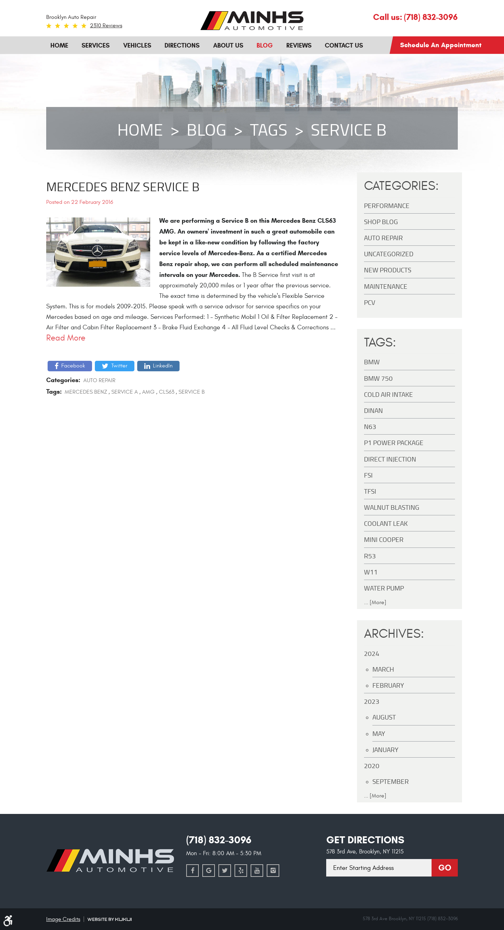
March (383, 669)
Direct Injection (390, 459)
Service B (349, 129)
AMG (148, 392)
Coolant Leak (386, 523)
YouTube (257, 870)
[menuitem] (59, 44)
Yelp (240, 870)
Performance (387, 205)
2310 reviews (106, 25)
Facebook (73, 366)
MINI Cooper (384, 539)
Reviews (299, 45)
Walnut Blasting (391, 507)
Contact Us (344, 45)
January (385, 749)
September (390, 781)
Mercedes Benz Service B (123, 186)
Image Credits (63, 919)
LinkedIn (163, 366)
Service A (124, 392)
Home (59, 45)
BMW (372, 361)
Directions (182, 45)
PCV (369, 302)
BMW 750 (378, 378)
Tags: (380, 342)
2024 (371, 653)
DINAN (373, 410)
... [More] (375, 602)
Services (96, 45)
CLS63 (166, 392)
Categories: (401, 186)
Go (444, 868)
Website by (110, 919)
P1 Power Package (394, 442)
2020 (371, 765)
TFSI (370, 491)
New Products (387, 269)
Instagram (273, 870)
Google (208, 870)
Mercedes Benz (86, 392)
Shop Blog (381, 221)
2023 (371, 701)
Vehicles (137, 45)
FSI (368, 475)
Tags (268, 129)
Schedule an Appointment (441, 45)
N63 (370, 426)
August (384, 717)
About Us (228, 45)
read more (65, 338)
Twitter (119, 366)
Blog (265, 45)
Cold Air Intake (388, 394)
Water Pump (384, 588)
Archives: (394, 634)
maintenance (385, 286)
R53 (370, 555)
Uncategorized (388, 253)
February (388, 685)
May (378, 733)
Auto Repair (99, 380)
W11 (371, 572)
